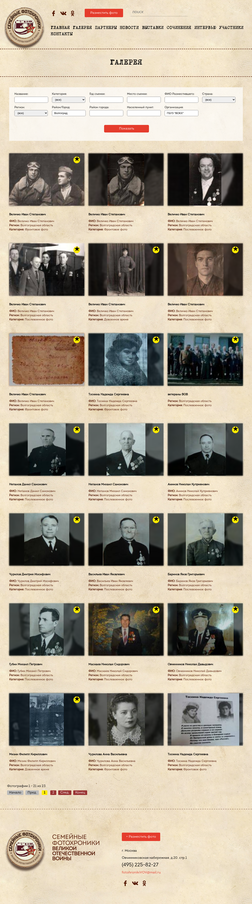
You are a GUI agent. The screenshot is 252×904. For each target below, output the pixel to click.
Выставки (153, 28)
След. (64, 792)
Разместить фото (104, 13)
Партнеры (106, 28)
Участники (231, 28)
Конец (80, 792)
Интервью (205, 28)
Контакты (61, 34)
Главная (60, 28)
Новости (129, 28)
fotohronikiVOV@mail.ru (141, 873)
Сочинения (179, 28)
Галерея (82, 28)
